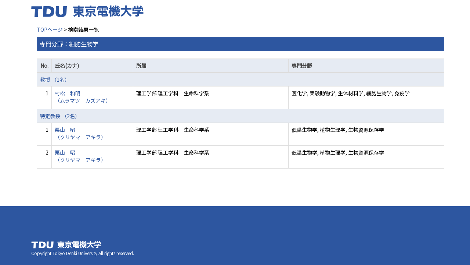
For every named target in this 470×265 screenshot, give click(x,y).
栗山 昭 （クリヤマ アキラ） (80, 133)
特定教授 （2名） (60, 116)
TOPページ (50, 29)
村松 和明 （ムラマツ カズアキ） (83, 96)
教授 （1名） (55, 79)
